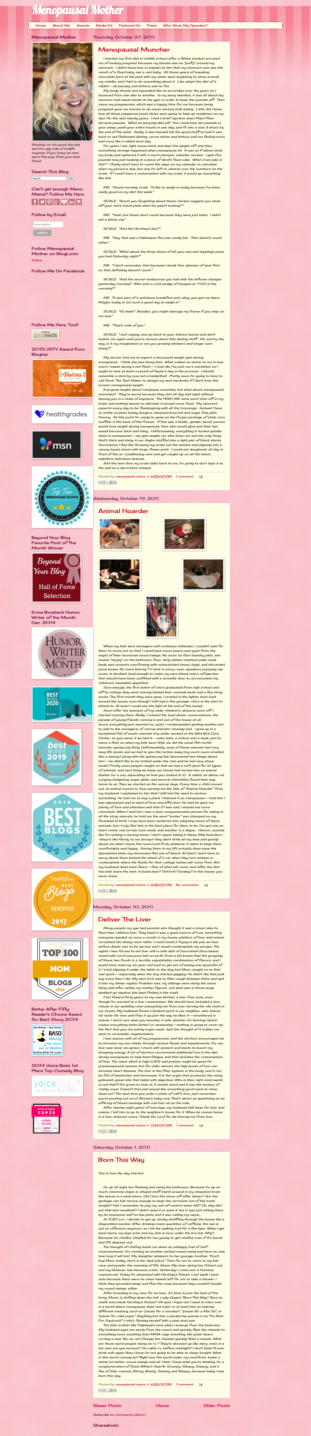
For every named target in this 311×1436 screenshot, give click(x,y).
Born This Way (121, 1159)
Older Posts (216, 1405)
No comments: (188, 885)
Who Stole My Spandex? (185, 25)
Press (152, 25)
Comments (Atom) (130, 1415)
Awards (83, 25)
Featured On (129, 25)
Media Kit (104, 25)
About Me (61, 25)
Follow (37, 260)
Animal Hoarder (123, 510)
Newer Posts (107, 1405)
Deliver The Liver (124, 919)
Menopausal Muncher (134, 49)
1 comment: (185, 476)
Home (41, 25)
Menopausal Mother (78, 9)
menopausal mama (130, 476)
